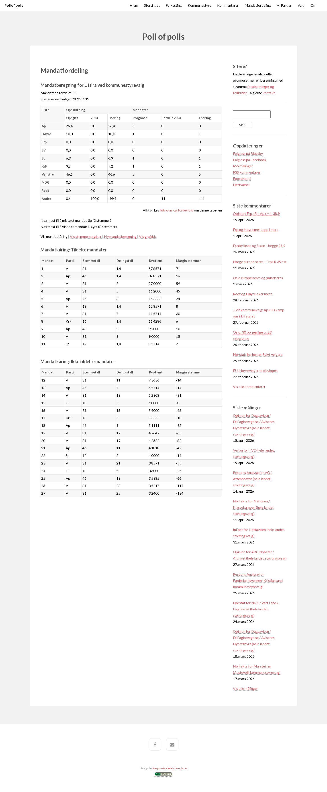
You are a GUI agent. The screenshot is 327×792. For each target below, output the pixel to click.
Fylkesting (174, 5)
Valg (301, 5)
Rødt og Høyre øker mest (252, 294)
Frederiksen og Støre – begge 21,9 (259, 245)
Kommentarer (228, 5)
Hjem (134, 5)
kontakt (269, 93)
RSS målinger (243, 166)
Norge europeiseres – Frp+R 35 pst (259, 261)
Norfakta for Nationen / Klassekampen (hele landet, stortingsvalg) (253, 507)
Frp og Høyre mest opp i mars (255, 229)
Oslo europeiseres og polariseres (258, 278)
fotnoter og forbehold (176, 210)
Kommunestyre (199, 5)
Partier (286, 5)
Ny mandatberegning (120, 236)
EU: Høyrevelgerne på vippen (255, 370)
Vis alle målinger (245, 688)
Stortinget (152, 5)
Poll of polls (13, 5)
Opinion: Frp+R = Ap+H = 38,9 (256, 213)
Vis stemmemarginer (86, 236)
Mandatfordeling (258, 5)
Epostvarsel (242, 178)
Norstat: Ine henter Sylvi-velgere (257, 354)
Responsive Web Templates (170, 768)
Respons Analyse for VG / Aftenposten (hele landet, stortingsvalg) (252, 478)
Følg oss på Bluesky (248, 153)
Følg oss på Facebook (249, 160)
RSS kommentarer (246, 172)
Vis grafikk (147, 236)
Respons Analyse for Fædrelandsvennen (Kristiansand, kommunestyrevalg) (258, 580)
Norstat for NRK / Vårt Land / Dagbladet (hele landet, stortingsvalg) (255, 609)
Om (313, 5)
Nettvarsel (241, 184)
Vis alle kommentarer (249, 386)
